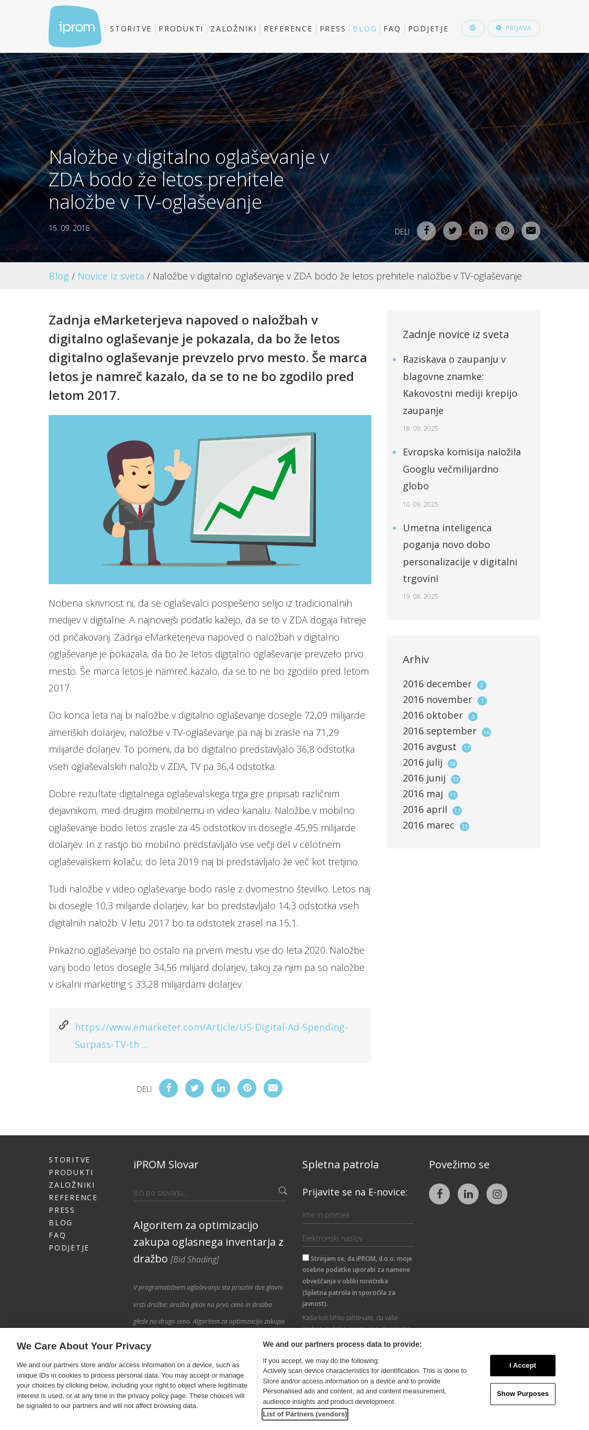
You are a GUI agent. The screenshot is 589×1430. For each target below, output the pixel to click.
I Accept (522, 1365)
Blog (365, 28)
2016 (444, 683)
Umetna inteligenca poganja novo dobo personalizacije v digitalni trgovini (460, 561)
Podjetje (428, 28)
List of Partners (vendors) (305, 1414)
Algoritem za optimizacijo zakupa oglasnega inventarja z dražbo (208, 1242)
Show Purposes (523, 1394)
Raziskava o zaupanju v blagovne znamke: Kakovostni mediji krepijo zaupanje (460, 393)
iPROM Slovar (166, 1164)
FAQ (392, 28)
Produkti (180, 28)
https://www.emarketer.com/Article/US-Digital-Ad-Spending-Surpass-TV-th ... (211, 1035)
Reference (288, 28)
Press (333, 28)
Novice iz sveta (110, 276)
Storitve (131, 28)
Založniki (233, 28)
